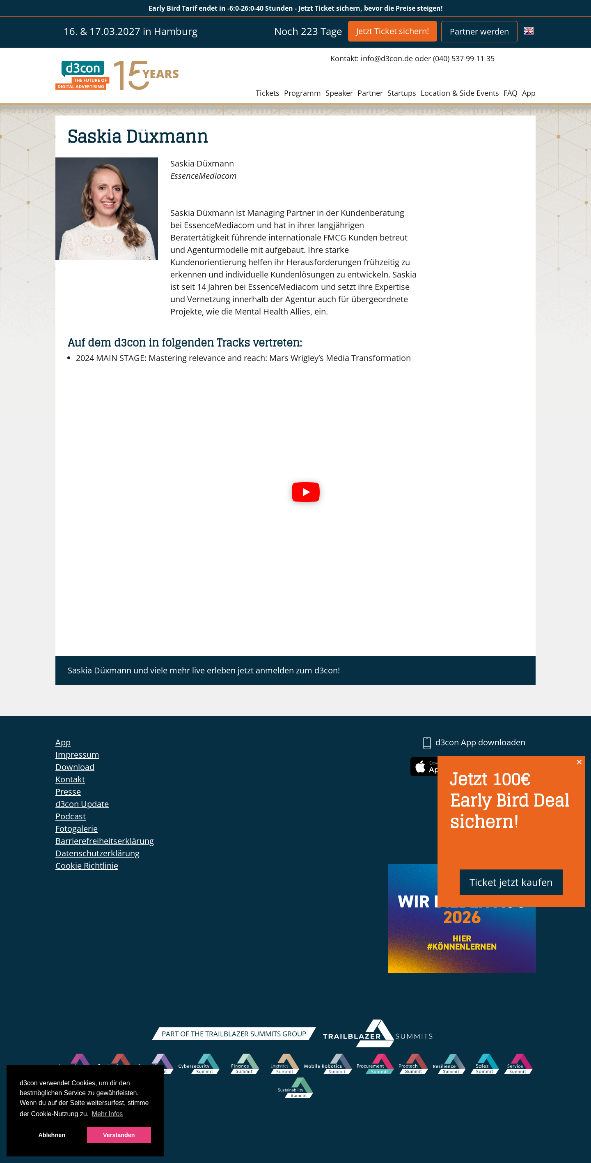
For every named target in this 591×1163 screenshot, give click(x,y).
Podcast (70, 816)
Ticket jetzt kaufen (511, 882)
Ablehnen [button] (51, 1135)
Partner (370, 93)
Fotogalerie (76, 828)
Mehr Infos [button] (107, 1113)
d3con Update (82, 803)
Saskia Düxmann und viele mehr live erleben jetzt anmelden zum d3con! (204, 670)
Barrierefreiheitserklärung (104, 840)
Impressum (77, 754)
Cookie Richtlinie (86, 865)
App (529, 93)
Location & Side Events (460, 93)
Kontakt (70, 779)
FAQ (511, 93)
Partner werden (479, 31)
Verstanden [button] (119, 1135)
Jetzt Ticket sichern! (392, 31)
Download (74, 766)
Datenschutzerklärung (97, 853)
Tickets (267, 93)
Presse (68, 791)
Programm (302, 93)
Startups (401, 93)
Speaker (339, 93)
